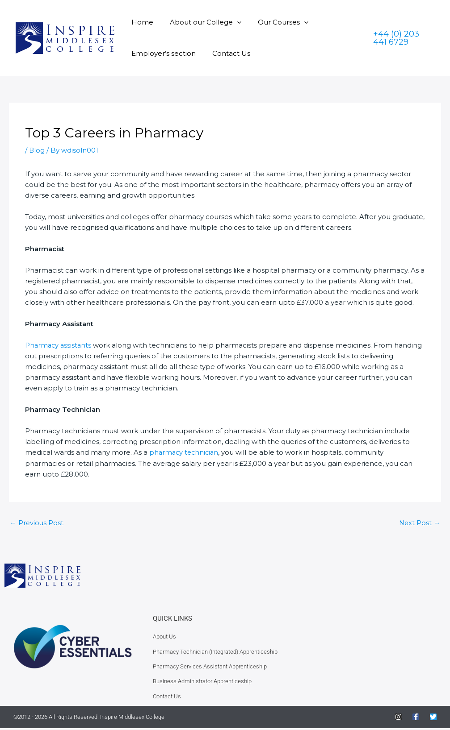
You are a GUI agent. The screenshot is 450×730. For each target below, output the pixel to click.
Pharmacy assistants (59, 345)
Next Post (419, 522)
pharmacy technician (185, 452)
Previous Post (37, 522)
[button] (232, 22)
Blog (37, 150)
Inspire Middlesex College (132, 718)
